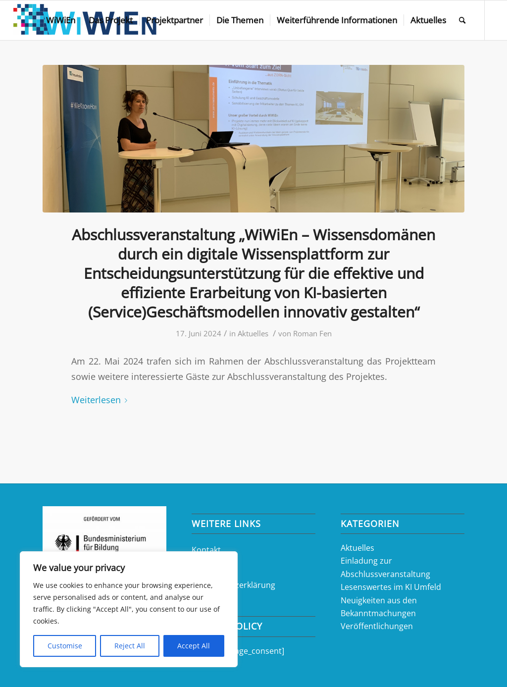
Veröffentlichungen (377, 626)
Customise (65, 645)
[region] (129, 609)
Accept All (193, 645)
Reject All (129, 645)
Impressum (213, 567)
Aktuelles (253, 333)
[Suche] (462, 20)
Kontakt (206, 549)
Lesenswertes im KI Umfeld (391, 586)
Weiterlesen (101, 399)
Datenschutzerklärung (233, 585)
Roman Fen (312, 333)
